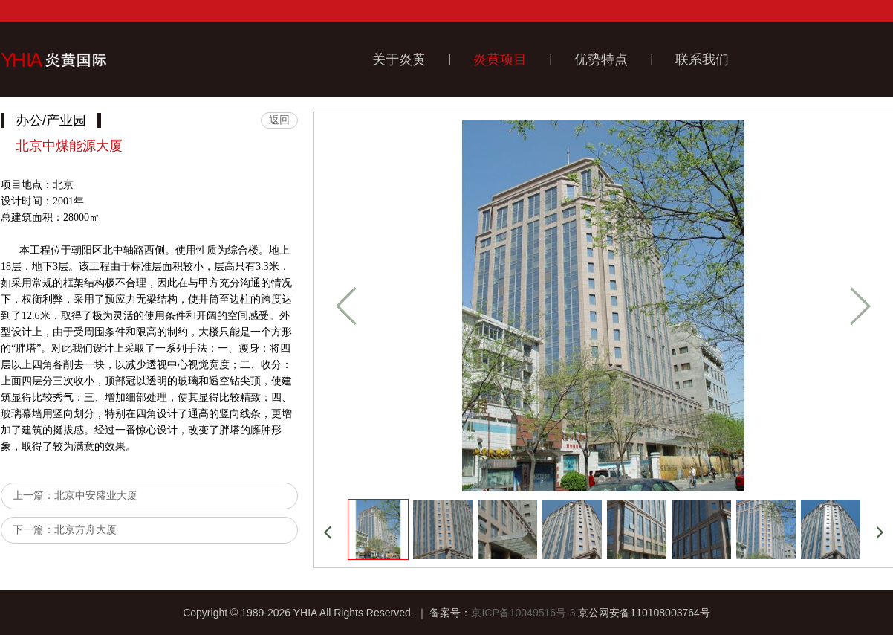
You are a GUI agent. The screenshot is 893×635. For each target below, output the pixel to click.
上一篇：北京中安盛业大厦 (75, 495)
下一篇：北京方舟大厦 (65, 529)
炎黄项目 (500, 59)
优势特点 (601, 59)
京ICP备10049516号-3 (523, 613)
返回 (279, 120)
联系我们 (702, 59)
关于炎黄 (399, 59)
